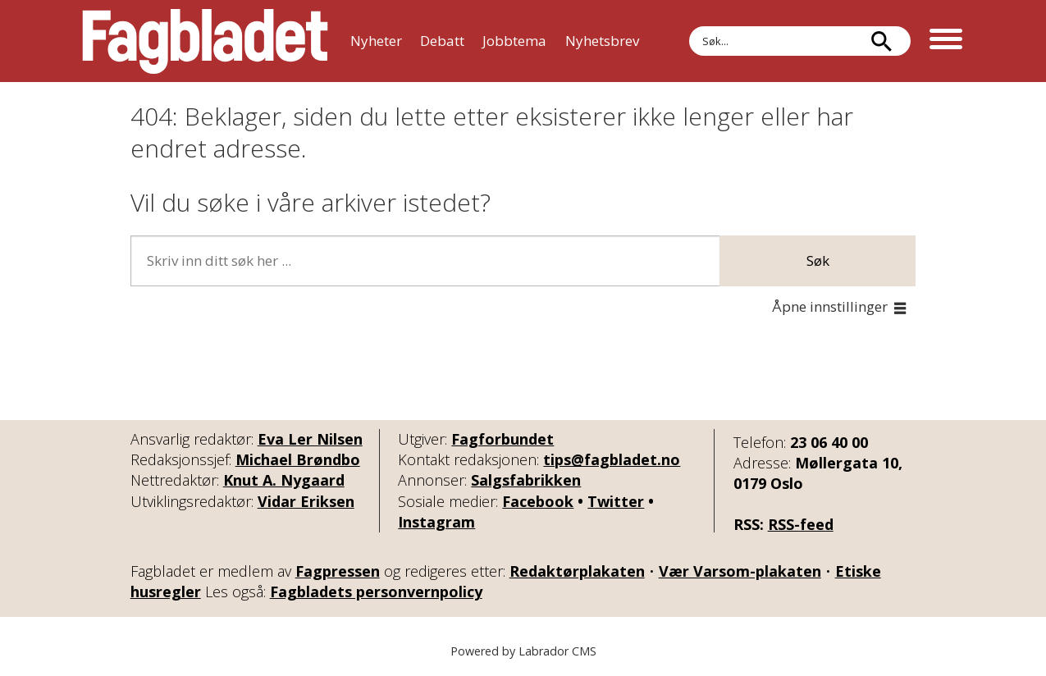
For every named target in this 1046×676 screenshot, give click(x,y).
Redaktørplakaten (577, 571)
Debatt (442, 40)
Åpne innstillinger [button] (830, 306)
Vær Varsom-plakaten (740, 571)
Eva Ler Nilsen (310, 439)
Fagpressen (337, 571)
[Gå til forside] (205, 41)
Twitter (615, 501)
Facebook (537, 501)
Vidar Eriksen (306, 501)
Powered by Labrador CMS (523, 651)
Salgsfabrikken (526, 480)
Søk (817, 260)
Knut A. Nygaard (284, 480)
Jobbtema (514, 40)
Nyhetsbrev (602, 40)
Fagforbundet (502, 439)
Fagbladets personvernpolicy (376, 591)
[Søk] (882, 41)
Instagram (436, 522)
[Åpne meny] (946, 41)
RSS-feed (801, 524)
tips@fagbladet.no (611, 459)
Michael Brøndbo (297, 459)
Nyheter (376, 40)
